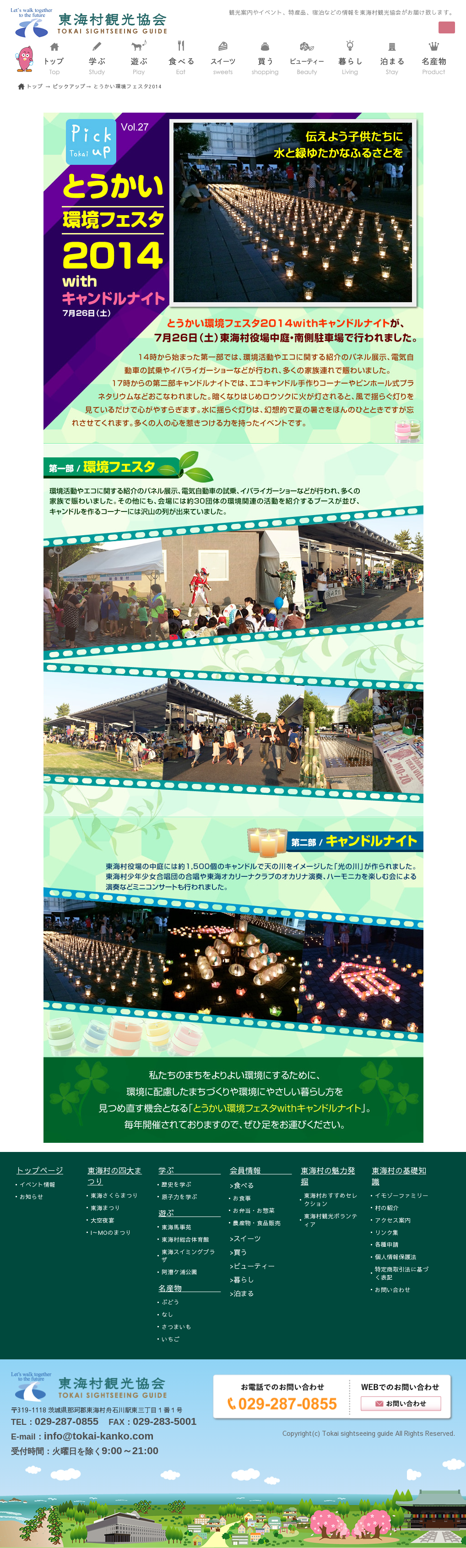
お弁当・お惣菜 (254, 1210)
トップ (35, 86)
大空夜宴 (102, 1220)
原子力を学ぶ (179, 1196)
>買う (238, 1252)
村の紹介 (387, 1207)
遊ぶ (189, 1212)
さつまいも (176, 1327)
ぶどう (170, 1302)
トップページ (39, 1170)
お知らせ (31, 1196)
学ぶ (189, 1170)
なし (167, 1314)
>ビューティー (252, 1266)
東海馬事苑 (176, 1227)
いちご (170, 1339)
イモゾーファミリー (401, 1195)
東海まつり (105, 1207)
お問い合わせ (393, 1289)
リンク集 (387, 1232)
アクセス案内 (393, 1220)
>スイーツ (245, 1238)
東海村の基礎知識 (399, 1176)
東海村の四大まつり (114, 1176)
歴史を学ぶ (176, 1184)
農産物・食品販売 (257, 1223)
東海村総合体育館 (185, 1239)
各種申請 (387, 1244)
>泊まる (242, 1293)
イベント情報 (37, 1184)
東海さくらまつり (114, 1195)
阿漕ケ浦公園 (179, 1272)
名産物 (189, 1287)
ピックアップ (69, 86)
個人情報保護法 (396, 1256)
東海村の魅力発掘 (328, 1176)
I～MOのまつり (111, 1232)
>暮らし (242, 1279)
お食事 (242, 1198)
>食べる (242, 1185)
